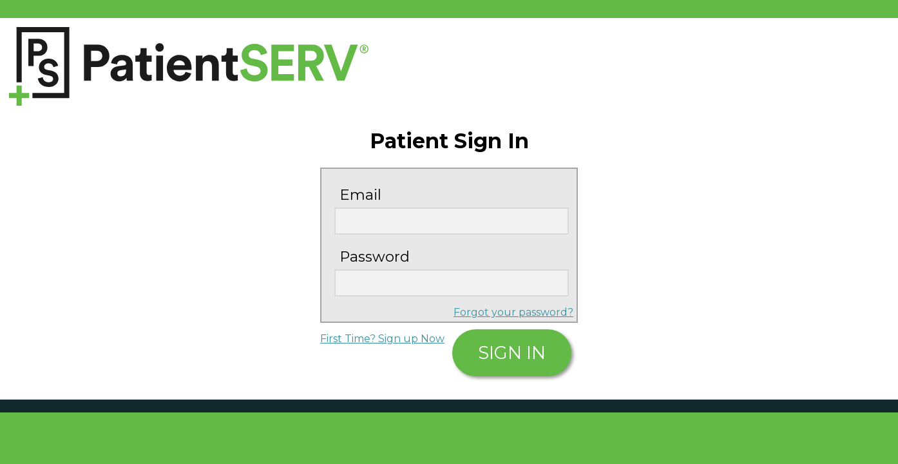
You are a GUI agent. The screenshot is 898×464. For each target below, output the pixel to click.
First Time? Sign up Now (382, 339)
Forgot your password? (513, 312)
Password (374, 256)
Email (360, 195)
